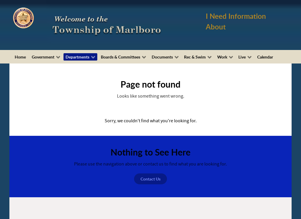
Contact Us (150, 178)
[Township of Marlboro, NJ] (108, 24)
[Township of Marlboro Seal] (23, 17)
